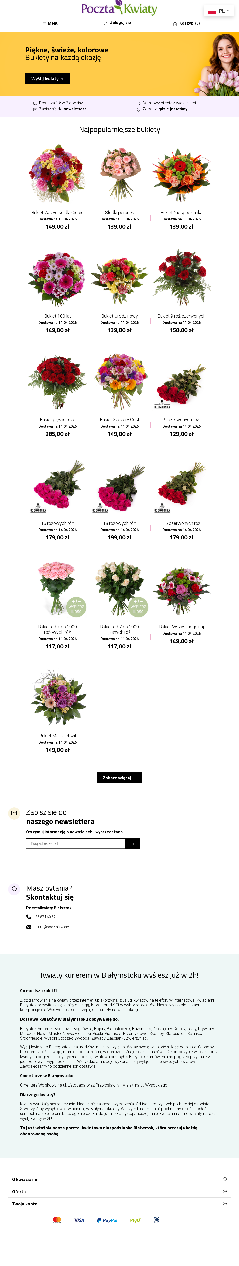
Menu (50, 23)
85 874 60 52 (45, 917)
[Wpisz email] (75, 843)
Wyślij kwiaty (45, 78)
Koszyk (186, 23)
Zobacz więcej (117, 777)
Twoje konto (119, 1203)
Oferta (119, 1191)
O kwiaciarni (119, 1179)
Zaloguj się (117, 22)
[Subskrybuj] (132, 843)
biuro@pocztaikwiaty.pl (53, 927)
